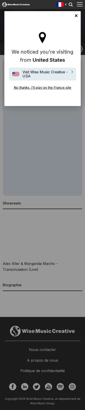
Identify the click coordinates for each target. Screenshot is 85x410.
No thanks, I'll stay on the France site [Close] (76, 15)
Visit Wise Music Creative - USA (45, 74)
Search (71, 4)
